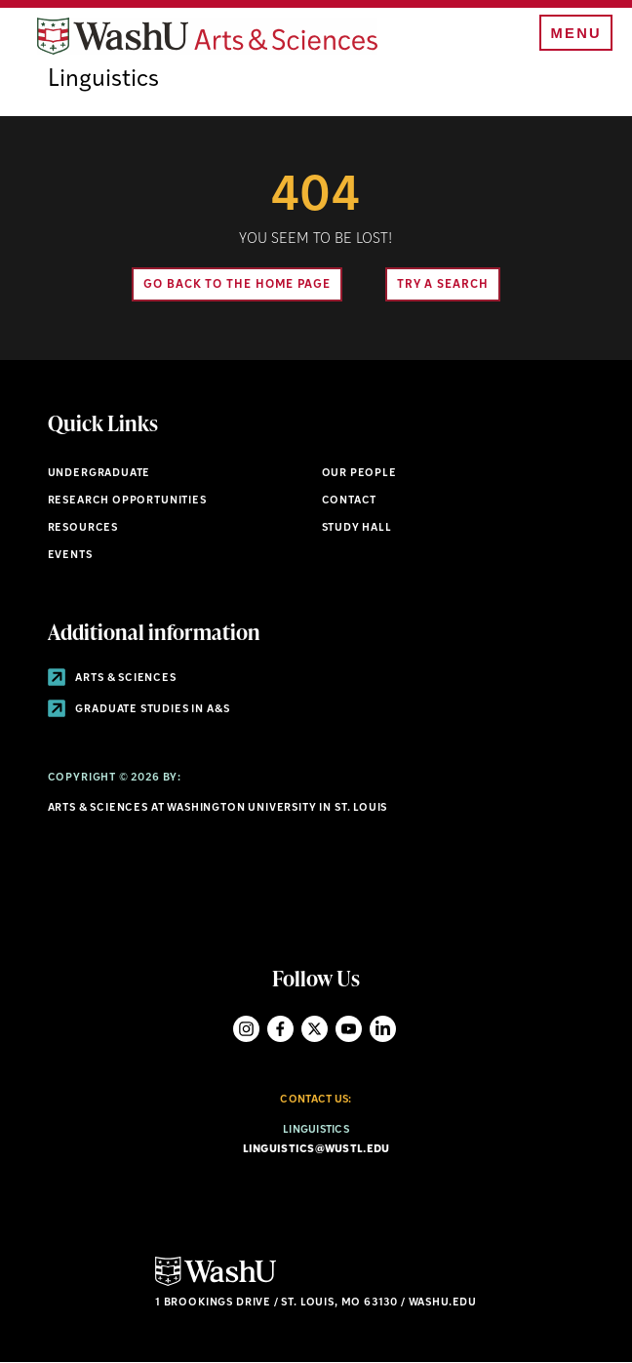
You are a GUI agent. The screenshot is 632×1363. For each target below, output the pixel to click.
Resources (83, 528)
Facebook (280, 1029)
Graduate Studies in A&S (139, 709)
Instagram (246, 1029)
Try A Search (443, 285)
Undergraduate (99, 473)
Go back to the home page (237, 285)
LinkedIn (382, 1029)
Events (70, 555)
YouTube (348, 1029)
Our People (359, 473)
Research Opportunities (127, 501)
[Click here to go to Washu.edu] (215, 1283)
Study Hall (357, 528)
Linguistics (103, 80)
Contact (349, 501)
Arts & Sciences (112, 678)
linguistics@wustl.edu (316, 1149)
